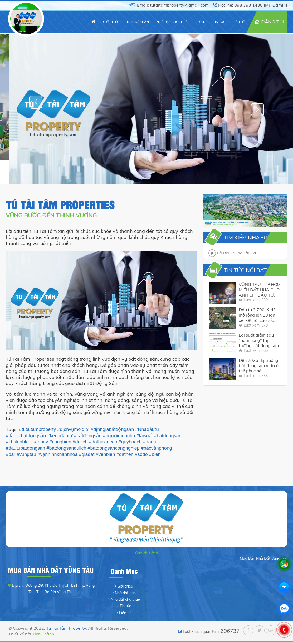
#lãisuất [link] (144, 435)
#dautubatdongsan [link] (25, 448)
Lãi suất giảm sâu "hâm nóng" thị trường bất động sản (259, 340)
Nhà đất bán (125, 592)
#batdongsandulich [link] (66, 448)
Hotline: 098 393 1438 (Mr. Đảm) (250, 5)
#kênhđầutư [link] (59, 435)
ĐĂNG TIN (272, 22)
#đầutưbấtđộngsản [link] (26, 435)
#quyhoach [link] (130, 441)
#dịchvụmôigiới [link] (73, 429)
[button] (257, 109)
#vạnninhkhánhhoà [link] (57, 454)
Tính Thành (43, 633)
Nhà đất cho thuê (125, 599)
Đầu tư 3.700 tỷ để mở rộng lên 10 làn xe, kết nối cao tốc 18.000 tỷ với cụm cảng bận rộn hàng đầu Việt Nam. (257, 315)
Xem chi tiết (145, 553)
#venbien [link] (105, 454)
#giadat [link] (87, 454)
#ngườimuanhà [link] (119, 435)
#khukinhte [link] (17, 441)
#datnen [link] (125, 454)
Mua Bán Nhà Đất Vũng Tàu (263, 558)
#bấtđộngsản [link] (87, 435)
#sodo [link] (141, 454)
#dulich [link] (80, 441)
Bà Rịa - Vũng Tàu (238, 252)
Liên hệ (125, 612)
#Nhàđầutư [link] (147, 429)
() (285, 5)
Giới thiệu (125, 586)
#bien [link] (155, 454)
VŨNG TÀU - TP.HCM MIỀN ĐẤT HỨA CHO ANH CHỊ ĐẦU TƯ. (260, 290)
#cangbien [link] (60, 441)
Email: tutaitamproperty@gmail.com (173, 5)
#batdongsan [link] (168, 435)
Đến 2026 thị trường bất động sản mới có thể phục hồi (259, 365)
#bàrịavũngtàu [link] (21, 454)
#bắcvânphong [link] (156, 448)
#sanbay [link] (39, 441)
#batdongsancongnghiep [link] (114, 448)
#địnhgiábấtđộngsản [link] (112, 429)
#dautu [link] (150, 441)
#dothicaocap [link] (103, 441)
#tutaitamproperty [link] (37, 429)
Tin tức (125, 606)
